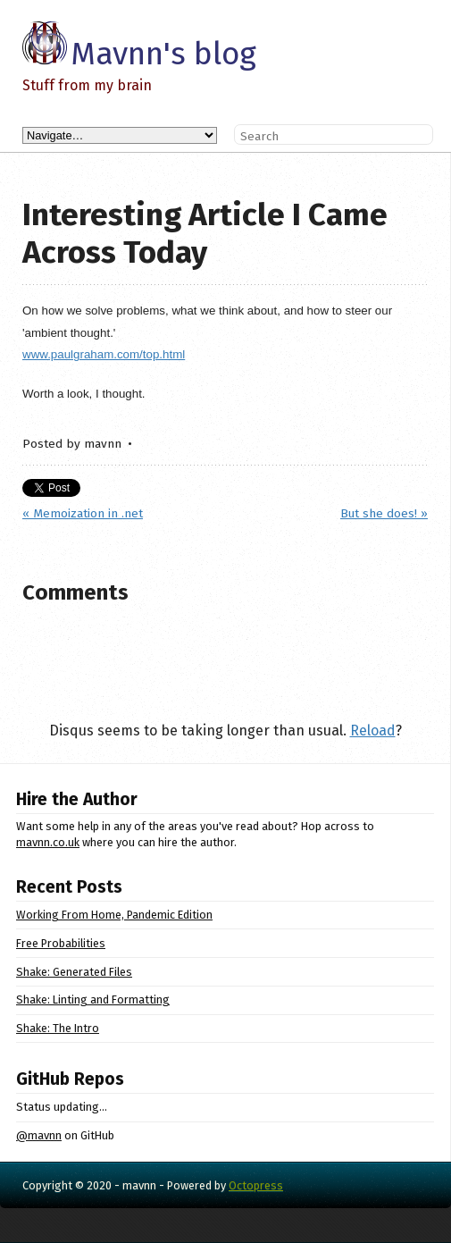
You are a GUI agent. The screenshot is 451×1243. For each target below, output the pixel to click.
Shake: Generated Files (74, 971)
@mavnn (39, 1135)
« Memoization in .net (82, 513)
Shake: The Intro (57, 1028)
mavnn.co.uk (47, 842)
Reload (373, 730)
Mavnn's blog (163, 53)
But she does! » (384, 513)
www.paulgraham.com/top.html (103, 354)
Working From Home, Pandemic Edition (114, 914)
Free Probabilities (60, 943)
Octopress (256, 1185)
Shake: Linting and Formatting (93, 999)
